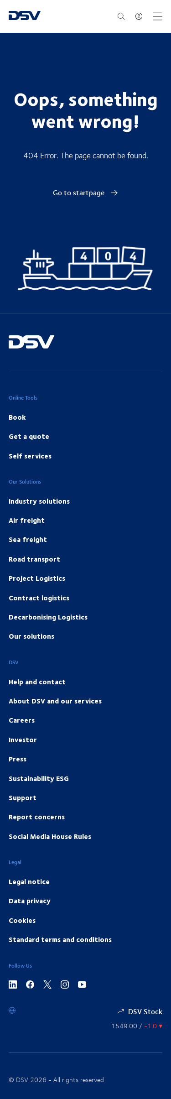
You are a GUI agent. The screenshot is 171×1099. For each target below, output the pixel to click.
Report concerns (37, 816)
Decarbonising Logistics (48, 616)
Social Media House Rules (50, 836)
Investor (23, 739)
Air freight (27, 520)
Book (17, 416)
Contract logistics (39, 597)
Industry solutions (39, 500)
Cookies (22, 920)
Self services (30, 455)
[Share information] (136, 1026)
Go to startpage (85, 192)
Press (17, 758)
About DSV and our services (55, 700)
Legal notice (29, 881)
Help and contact (37, 681)
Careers (22, 719)
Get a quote (29, 436)
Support (22, 797)
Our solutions (31, 635)
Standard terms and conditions (60, 939)
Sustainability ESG (39, 778)
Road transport (34, 558)
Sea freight (28, 539)
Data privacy (30, 900)
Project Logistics (37, 578)
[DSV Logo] (25, 16)
